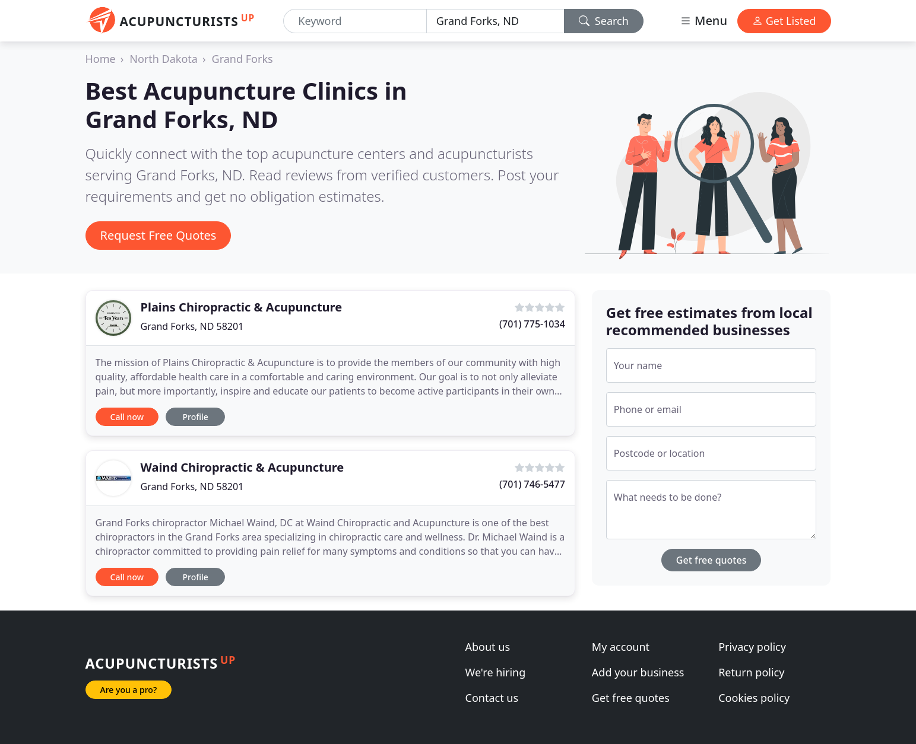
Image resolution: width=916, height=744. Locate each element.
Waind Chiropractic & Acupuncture (242, 467)
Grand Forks (242, 59)
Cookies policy (754, 698)
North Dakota (163, 59)
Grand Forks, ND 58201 (192, 326)
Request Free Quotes (158, 235)
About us (488, 647)
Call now (127, 416)
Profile (195, 416)
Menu (703, 20)
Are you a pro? (128, 689)
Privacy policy (752, 647)
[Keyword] (354, 21)
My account (620, 647)
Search (604, 21)
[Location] (495, 21)
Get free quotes (711, 560)
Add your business (638, 672)
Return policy (751, 672)
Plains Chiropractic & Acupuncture (242, 307)
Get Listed (784, 21)
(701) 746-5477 (532, 484)
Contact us (492, 698)
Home (100, 59)
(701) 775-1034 (532, 323)
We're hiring (495, 672)
